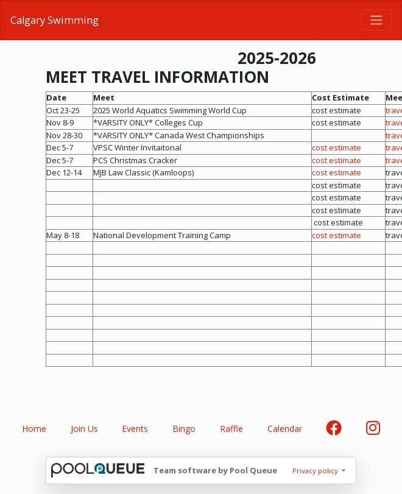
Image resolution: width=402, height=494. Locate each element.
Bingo (184, 428)
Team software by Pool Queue (215, 470)
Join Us (84, 428)
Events (135, 428)
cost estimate (336, 147)
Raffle (231, 428)
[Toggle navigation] (376, 20)
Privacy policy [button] (316, 470)
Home (34, 428)
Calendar (284, 428)
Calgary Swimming (54, 20)
